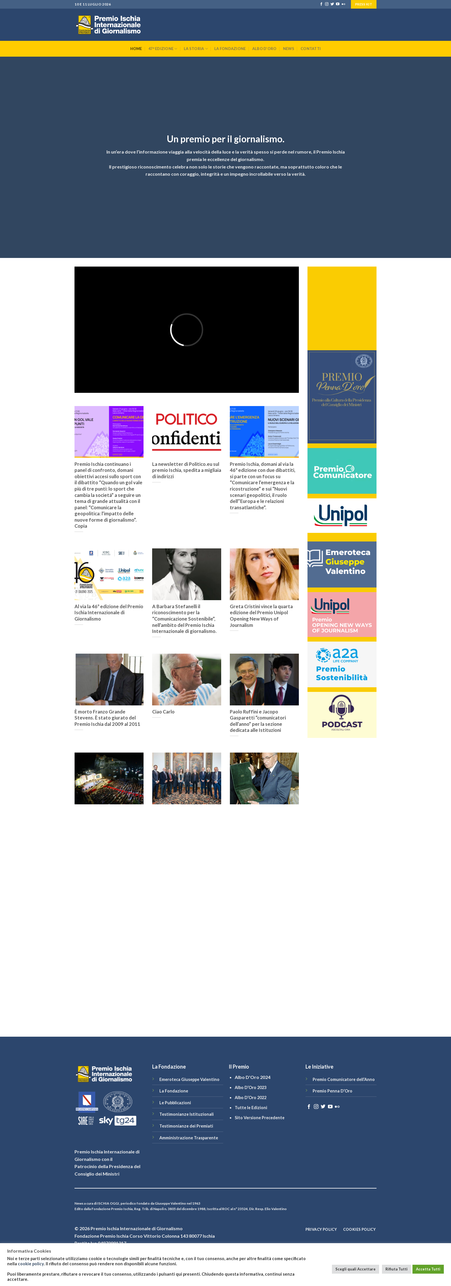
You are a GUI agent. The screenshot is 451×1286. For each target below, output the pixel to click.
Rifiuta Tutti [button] (396, 1269)
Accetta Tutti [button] (428, 1269)
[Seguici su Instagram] (326, 4)
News (288, 48)
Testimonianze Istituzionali (186, 1114)
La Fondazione (230, 48)
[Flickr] (343, 4)
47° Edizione (162, 48)
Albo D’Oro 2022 (250, 1097)
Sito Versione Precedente (259, 1117)
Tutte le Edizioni (251, 1107)
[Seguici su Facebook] (321, 4)
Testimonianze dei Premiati (186, 1126)
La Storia (196, 48)
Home (136, 48)
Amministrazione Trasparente (188, 1137)
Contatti (311, 48)
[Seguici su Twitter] (332, 4)
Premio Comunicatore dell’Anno (344, 1079)
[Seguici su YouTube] (337, 4)
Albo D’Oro (264, 48)
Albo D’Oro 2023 (250, 1087)
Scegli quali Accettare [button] (355, 1269)
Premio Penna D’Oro (332, 1090)
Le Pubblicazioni (175, 1102)
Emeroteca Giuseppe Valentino (189, 1079)
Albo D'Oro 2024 (252, 1077)
